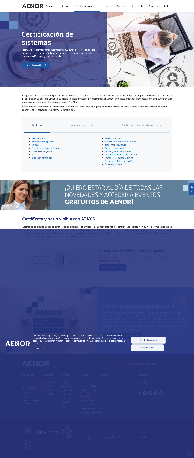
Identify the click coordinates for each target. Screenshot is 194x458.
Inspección (106, 6)
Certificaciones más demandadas (142, 125)
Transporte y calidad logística (118, 157)
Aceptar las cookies (147, 340)
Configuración (39, 348)
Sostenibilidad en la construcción (120, 154)
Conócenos (51, 6)
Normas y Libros (138, 6)
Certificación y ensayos (85, 6)
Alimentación (38, 138)
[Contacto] (192, 186)
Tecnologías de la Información (118, 161)
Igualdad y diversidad (42, 157)
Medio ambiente (112, 138)
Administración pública (43, 141)
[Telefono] (192, 191)
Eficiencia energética (42, 151)
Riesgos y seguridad (114, 148)
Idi (33, 154)
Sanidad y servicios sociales (117, 151)
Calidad (35, 144)
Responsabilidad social (115, 144)
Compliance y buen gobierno (46, 148)
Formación (121, 6)
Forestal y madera (113, 164)
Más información (34, 65)
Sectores (65, 6)
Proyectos (153, 6)
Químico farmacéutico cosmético (120, 141)
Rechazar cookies (146, 348)
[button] (165, 6)
